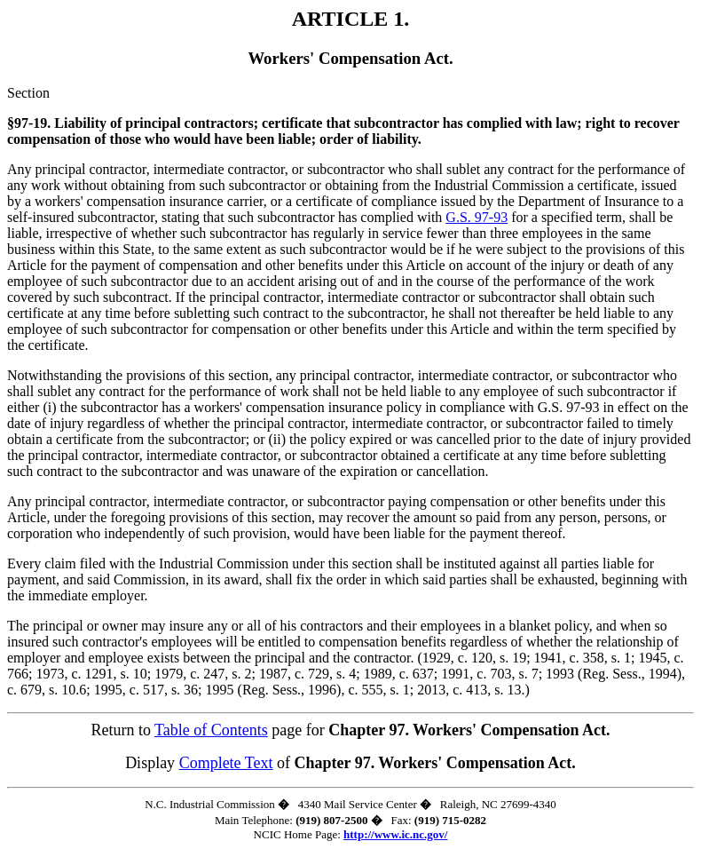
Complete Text (226, 763)
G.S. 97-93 (476, 217)
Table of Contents (211, 730)
